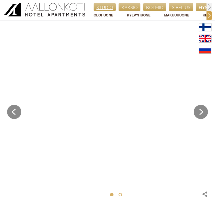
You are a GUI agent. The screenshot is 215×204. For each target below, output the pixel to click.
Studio (104, 7)
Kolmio (154, 7)
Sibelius (181, 7)
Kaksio (129, 7)
